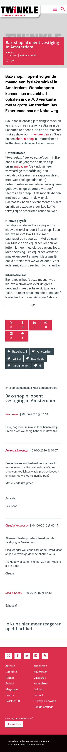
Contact (38, 695)
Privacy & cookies (45, 701)
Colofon (38, 689)
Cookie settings (43, 707)
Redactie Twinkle (28, 55)
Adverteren (40, 672)
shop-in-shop (24, 139)
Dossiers (11, 672)
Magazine (11, 689)
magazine (21, 166)
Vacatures (40, 677)
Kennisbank (41, 683)
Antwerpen (41, 134)
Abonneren (40, 666)
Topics (9, 677)
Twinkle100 (12, 701)
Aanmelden (14, 724)
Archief (9, 683)
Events (9, 695)
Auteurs (10, 666)
